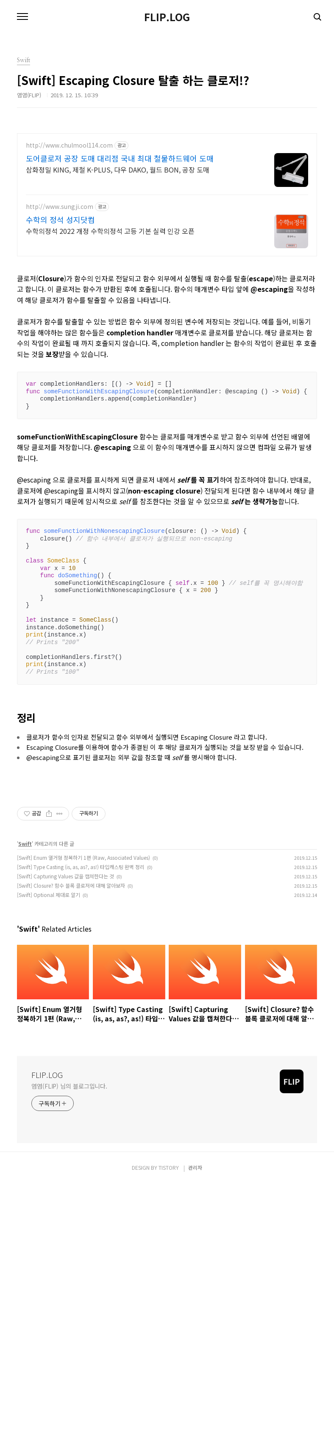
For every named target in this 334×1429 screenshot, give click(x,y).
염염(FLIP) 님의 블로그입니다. (69, 1331)
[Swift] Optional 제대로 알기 (48, 1139)
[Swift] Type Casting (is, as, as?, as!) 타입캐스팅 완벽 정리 (81, 1111)
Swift (25, 1088)
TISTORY (169, 1412)
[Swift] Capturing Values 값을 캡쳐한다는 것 (65, 1121)
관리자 (195, 1412)
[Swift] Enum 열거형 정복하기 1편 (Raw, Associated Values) (83, 1102)
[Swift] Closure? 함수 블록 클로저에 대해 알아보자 (71, 1130)
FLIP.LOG (167, 17)
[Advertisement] (167, 192)
